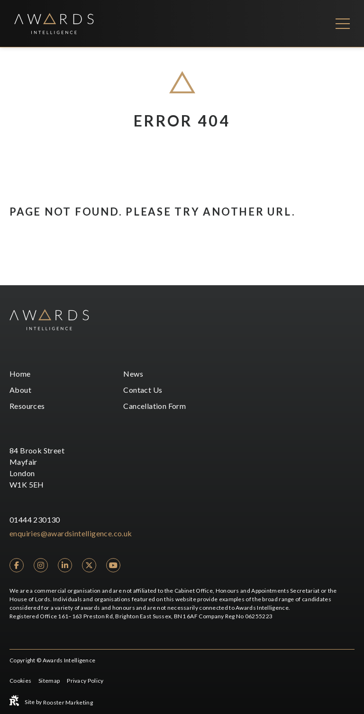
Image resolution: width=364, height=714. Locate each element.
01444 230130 (34, 519)
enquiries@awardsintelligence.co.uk (70, 533)
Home (20, 373)
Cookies (20, 680)
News (133, 373)
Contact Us (142, 389)
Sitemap (49, 680)
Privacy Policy (85, 680)
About (20, 389)
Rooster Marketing (68, 702)
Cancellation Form (154, 405)
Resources (27, 405)
